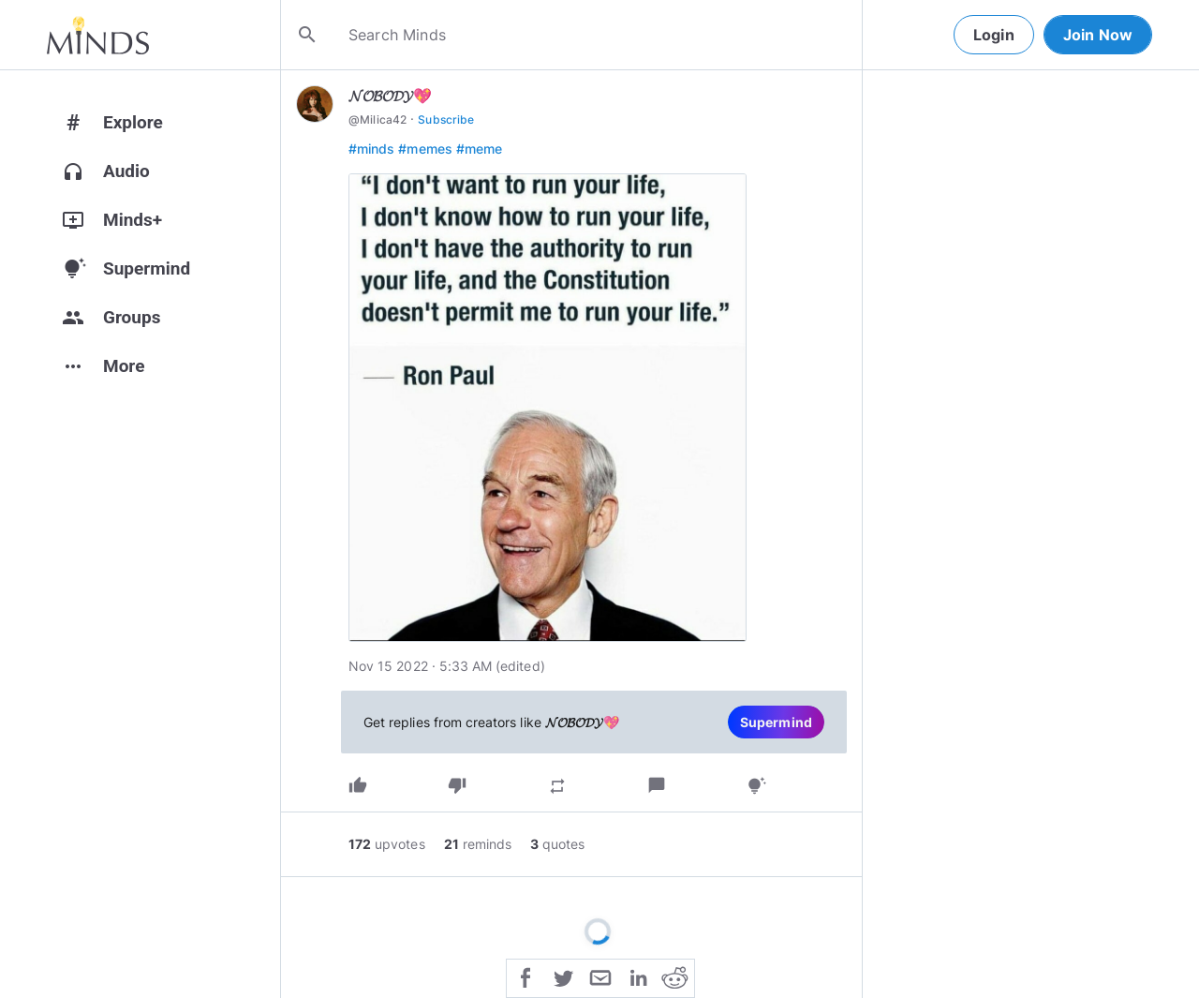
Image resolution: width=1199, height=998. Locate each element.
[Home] (98, 34)
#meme (479, 148)
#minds (371, 148)
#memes (424, 148)
